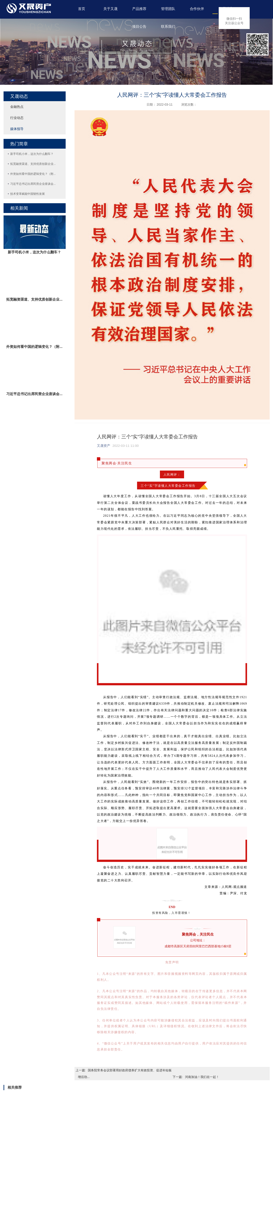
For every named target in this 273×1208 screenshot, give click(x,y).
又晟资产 (103, 445)
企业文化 (17, 1172)
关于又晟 (110, 9)
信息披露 (156, 1172)
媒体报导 (17, 129)
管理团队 (168, 9)
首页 (81, 9)
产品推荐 (139, 9)
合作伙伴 (197, 9)
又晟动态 (226, 9)
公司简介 (17, 1163)
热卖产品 (45, 1172)
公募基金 (45, 1181)
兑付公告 (156, 1163)
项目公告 (139, 26)
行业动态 (17, 118)
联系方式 (184, 1172)
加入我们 (184, 1163)
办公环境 (17, 1181)
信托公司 (100, 1163)
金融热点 (17, 106)
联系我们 (168, 26)
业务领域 (17, 1190)
